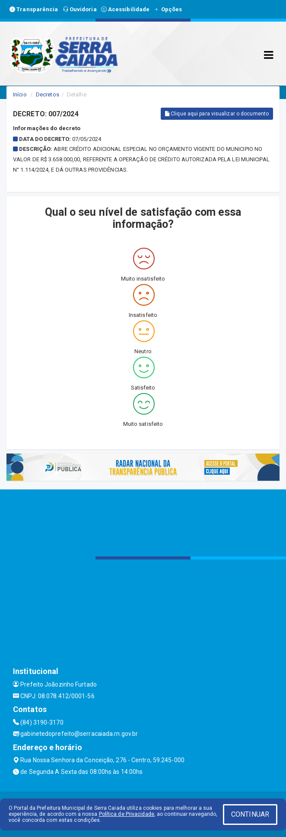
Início (20, 94)
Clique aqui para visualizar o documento (217, 114)
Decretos (47, 94)
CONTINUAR (250, 814)
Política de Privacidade (126, 814)
